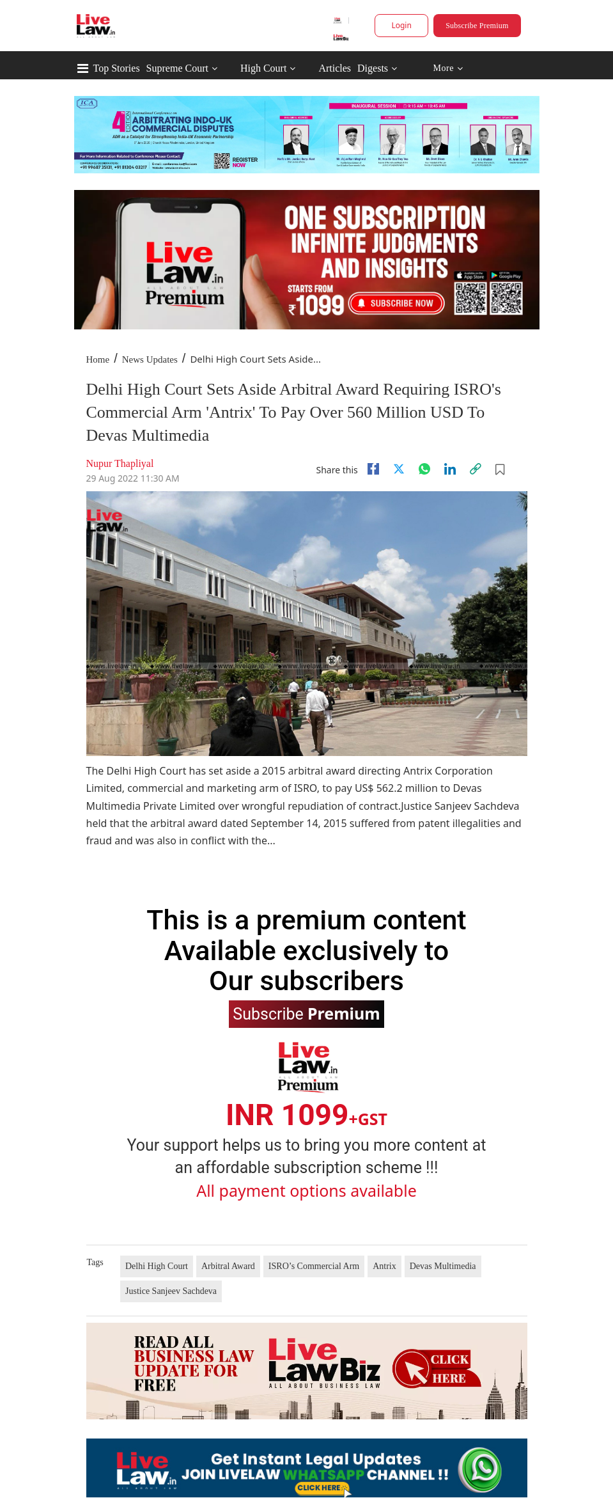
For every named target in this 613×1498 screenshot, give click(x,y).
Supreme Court (177, 68)
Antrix (384, 1266)
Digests (372, 68)
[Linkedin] (450, 469)
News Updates (150, 359)
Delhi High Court (156, 1266)
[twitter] (399, 469)
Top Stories (116, 68)
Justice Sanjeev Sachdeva (171, 1291)
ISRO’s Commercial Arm (313, 1266)
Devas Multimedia (443, 1266)
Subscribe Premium (477, 25)
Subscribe (306, 1013)
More (448, 69)
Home (98, 359)
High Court (263, 68)
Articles (334, 68)
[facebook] (373, 469)
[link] (475, 469)
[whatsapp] (424, 469)
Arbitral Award (228, 1266)
